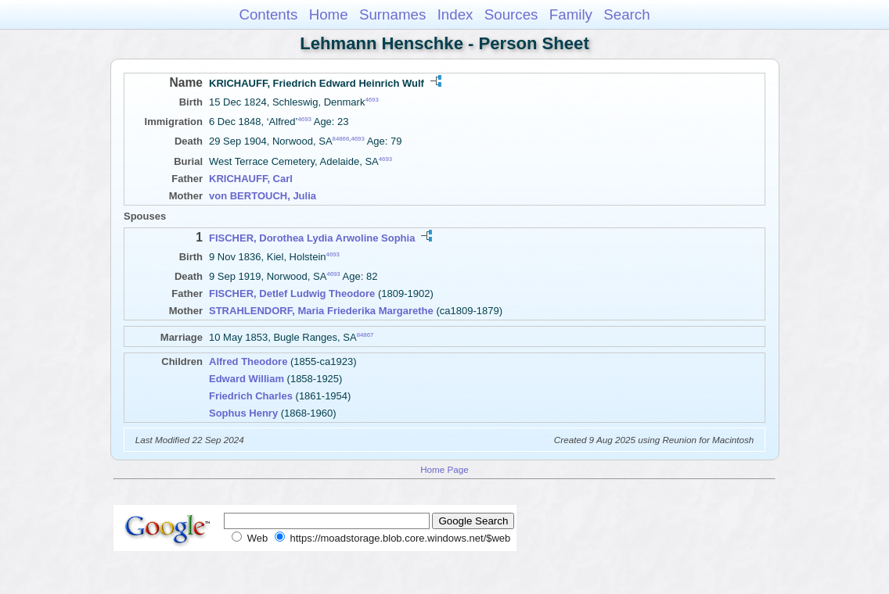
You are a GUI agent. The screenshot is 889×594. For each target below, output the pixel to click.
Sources (511, 14)
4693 (371, 99)
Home (328, 14)
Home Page (444, 469)
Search (626, 14)
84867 (365, 334)
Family (570, 14)
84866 (341, 138)
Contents (268, 14)
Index (455, 14)
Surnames (392, 14)
